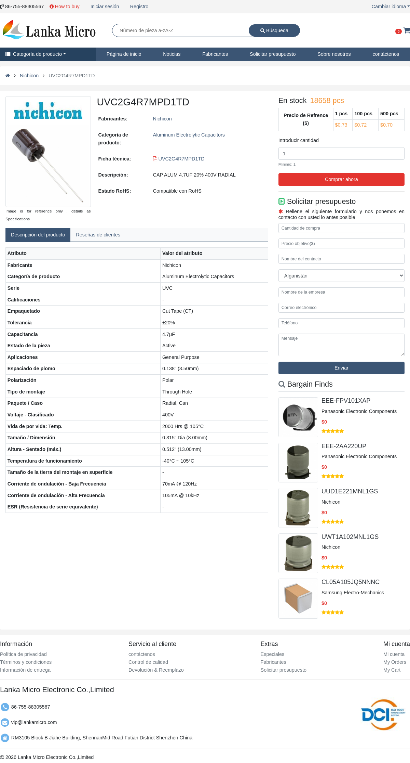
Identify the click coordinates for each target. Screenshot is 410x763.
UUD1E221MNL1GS (350, 491)
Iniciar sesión (105, 6)
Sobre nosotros (334, 54)
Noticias (171, 54)
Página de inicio (124, 54)
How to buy (65, 6)
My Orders (394, 662)
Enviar (341, 368)
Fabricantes (215, 54)
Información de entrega (25, 670)
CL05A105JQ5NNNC (351, 582)
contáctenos (386, 54)
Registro (139, 6)
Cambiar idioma (389, 6)
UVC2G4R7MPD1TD (179, 158)
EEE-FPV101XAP (346, 400)
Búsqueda (274, 30)
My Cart (391, 670)
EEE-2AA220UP (344, 446)
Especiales (273, 654)
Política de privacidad (23, 654)
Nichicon (29, 75)
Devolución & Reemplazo (156, 670)
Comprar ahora (341, 179)
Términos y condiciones (26, 662)
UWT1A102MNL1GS (350, 536)
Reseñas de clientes (98, 234)
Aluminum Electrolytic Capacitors (189, 135)
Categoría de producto (33, 54)
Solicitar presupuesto (273, 54)
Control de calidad (148, 662)
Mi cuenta (394, 654)
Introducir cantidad (298, 140)
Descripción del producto (38, 234)
